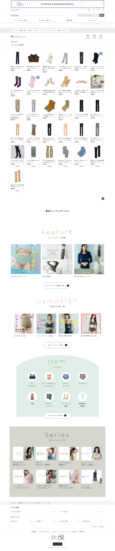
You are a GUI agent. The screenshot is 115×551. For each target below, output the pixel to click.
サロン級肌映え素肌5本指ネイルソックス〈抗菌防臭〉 (65, 92)
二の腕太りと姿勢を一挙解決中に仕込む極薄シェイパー (81, 92)
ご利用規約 (33, 531)
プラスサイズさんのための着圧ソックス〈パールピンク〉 (33, 92)
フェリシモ (13, 503)
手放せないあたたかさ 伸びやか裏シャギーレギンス (49, 139)
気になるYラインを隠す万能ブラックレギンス (81, 67)
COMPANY (81, 531)
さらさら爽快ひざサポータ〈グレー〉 (33, 161)
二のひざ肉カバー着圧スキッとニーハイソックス (17, 161)
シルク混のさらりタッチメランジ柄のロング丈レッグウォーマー (65, 68)
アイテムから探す (35, 503)
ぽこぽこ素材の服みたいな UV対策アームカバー (49, 161)
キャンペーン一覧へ (57, 345)
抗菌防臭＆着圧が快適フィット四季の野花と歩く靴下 (49, 92)
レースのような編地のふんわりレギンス (17, 115)
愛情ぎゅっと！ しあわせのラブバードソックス (65, 115)
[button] (11, 261)
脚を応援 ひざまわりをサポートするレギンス (65, 161)
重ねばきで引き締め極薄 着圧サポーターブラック (97, 161)
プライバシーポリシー (44, 531)
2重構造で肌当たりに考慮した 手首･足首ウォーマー (49, 68)
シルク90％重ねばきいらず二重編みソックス (49, 115)
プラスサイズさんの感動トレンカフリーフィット (81, 115)
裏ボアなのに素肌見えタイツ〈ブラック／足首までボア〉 (81, 139)
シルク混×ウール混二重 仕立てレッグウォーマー (33, 139)
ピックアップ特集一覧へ (57, 286)
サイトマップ (65, 531)
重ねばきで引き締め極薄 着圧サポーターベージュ (17, 185)
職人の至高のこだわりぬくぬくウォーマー (33, 67)
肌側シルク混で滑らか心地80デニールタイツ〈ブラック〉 (17, 68)
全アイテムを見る (57, 415)
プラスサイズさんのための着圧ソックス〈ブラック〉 (97, 68)
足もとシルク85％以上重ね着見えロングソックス (97, 91)
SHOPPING (74, 531)
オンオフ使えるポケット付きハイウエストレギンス (33, 116)
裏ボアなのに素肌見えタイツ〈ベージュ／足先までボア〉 (65, 139)
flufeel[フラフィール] (23, 503)
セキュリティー (56, 531)
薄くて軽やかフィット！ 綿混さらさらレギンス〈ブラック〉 (97, 116)
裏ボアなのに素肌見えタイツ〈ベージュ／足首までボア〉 (17, 139)
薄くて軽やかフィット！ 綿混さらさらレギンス (97, 139)
